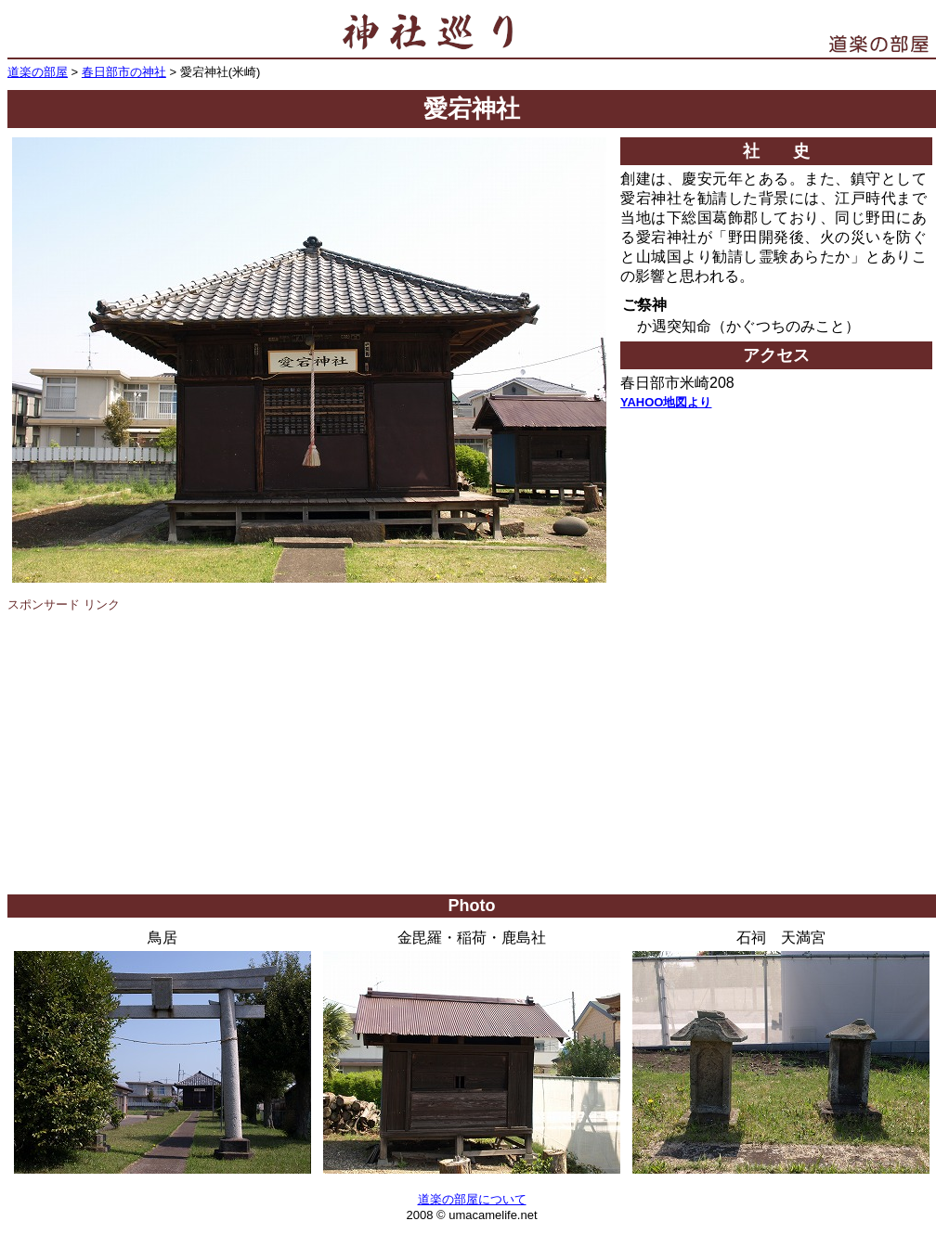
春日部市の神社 (124, 72)
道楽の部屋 (37, 72)
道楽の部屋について (472, 1199)
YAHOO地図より (665, 402)
